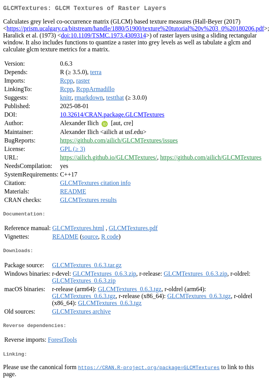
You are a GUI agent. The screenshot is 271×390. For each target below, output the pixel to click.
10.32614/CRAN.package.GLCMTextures (112, 116)
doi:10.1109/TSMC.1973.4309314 (103, 37)
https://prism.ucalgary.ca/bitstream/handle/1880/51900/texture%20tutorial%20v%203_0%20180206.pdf (135, 30)
